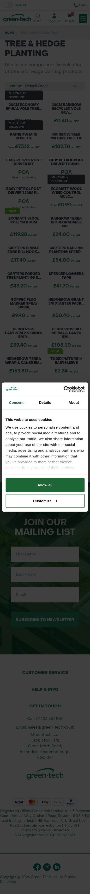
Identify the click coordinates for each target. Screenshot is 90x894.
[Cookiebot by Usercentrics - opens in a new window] (64, 389)
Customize (45, 501)
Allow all (45, 485)
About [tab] (73, 402)
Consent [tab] (16, 402)
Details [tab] (45, 402)
